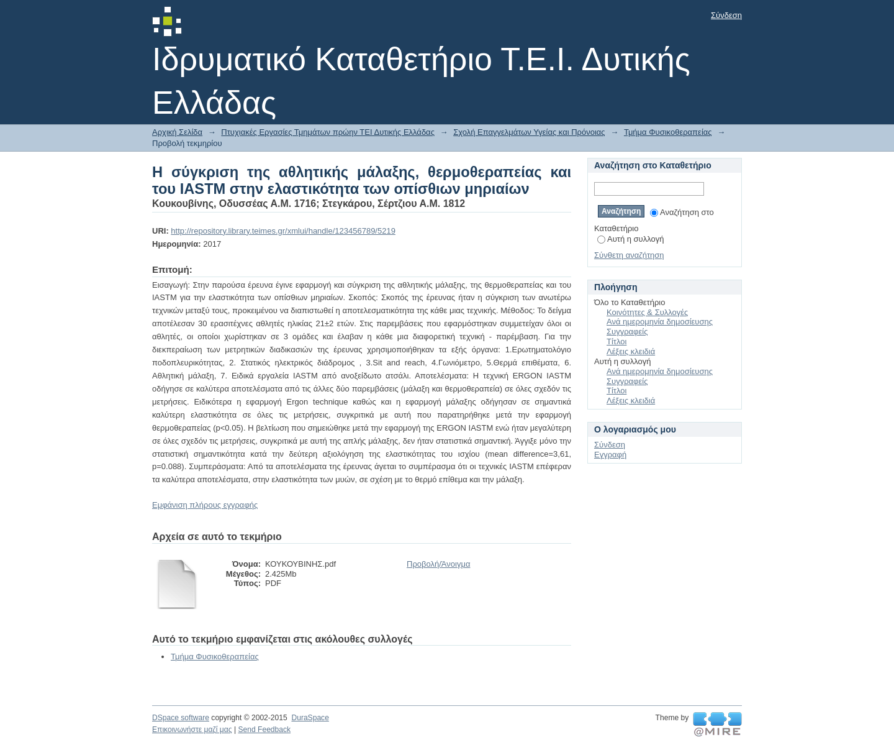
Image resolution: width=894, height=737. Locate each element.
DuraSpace (309, 717)
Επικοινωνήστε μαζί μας (192, 729)
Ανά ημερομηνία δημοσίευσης (660, 321)
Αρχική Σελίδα (177, 132)
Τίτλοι (616, 341)
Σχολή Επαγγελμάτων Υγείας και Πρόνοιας (529, 132)
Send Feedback (264, 729)
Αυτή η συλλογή (630, 239)
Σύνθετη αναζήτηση (629, 255)
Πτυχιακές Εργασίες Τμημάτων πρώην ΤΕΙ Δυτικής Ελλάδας (328, 132)
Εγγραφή (610, 454)
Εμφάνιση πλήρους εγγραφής (205, 505)
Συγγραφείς (627, 331)
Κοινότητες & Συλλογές (647, 312)
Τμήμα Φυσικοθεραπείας (668, 132)
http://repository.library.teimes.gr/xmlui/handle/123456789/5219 (283, 231)
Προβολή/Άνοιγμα (438, 564)
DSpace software (180, 717)
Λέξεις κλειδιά (631, 351)
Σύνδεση (726, 15)
